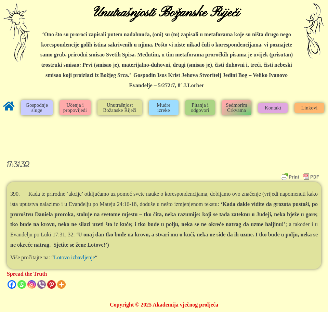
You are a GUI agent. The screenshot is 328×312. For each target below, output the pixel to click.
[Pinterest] (51, 284)
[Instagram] (31, 284)
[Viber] (41, 284)
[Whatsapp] (21, 284)
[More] (61, 284)
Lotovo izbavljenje (74, 257)
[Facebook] (12, 284)
